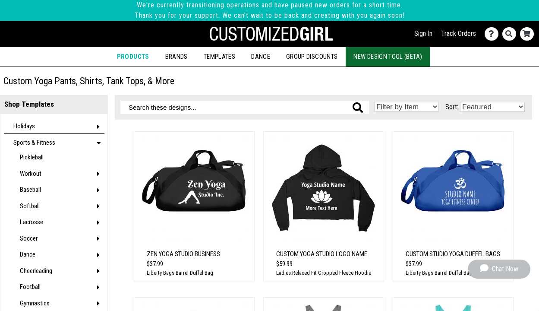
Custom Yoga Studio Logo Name (321, 254)
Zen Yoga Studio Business (183, 254)
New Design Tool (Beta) (387, 56)
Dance (260, 56)
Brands (176, 56)
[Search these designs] (244, 107)
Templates (219, 56)
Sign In (423, 33)
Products (133, 56)
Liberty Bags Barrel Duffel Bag (180, 273)
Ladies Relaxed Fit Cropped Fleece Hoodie (323, 273)
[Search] (511, 34)
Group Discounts (311, 56)
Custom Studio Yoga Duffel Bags (453, 254)
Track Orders (458, 33)
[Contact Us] (493, 34)
